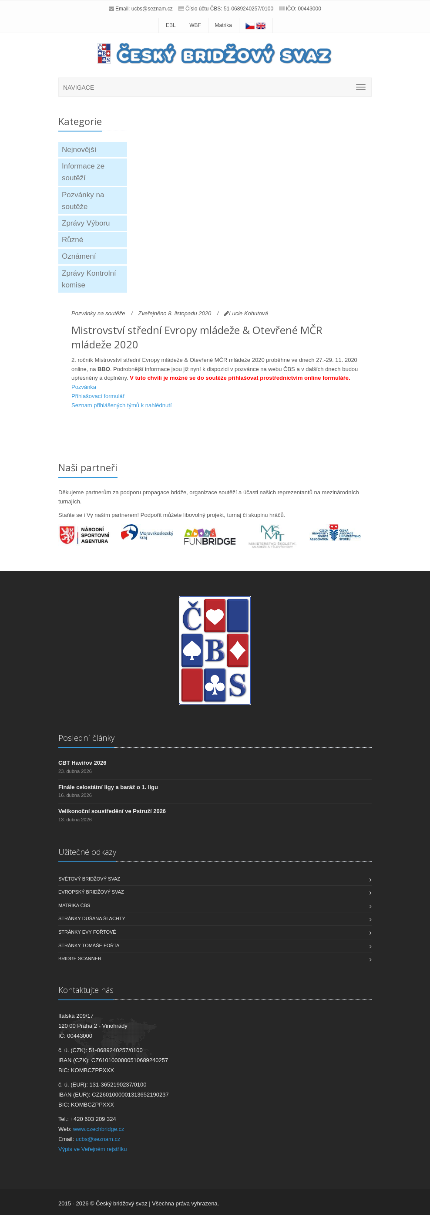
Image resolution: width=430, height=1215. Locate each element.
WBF (195, 25)
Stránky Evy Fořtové (87, 932)
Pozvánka (83, 387)
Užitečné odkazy (87, 852)
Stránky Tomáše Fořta (88, 945)
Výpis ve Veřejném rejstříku (92, 1149)
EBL (171, 25)
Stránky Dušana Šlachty (91, 918)
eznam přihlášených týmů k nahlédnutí (123, 405)
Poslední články (86, 737)
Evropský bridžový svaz (91, 891)
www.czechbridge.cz (98, 1129)
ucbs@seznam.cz (152, 9)
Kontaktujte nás (86, 990)
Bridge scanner (79, 958)
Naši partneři (88, 467)
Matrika (223, 25)
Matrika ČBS (74, 905)
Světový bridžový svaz (89, 878)
